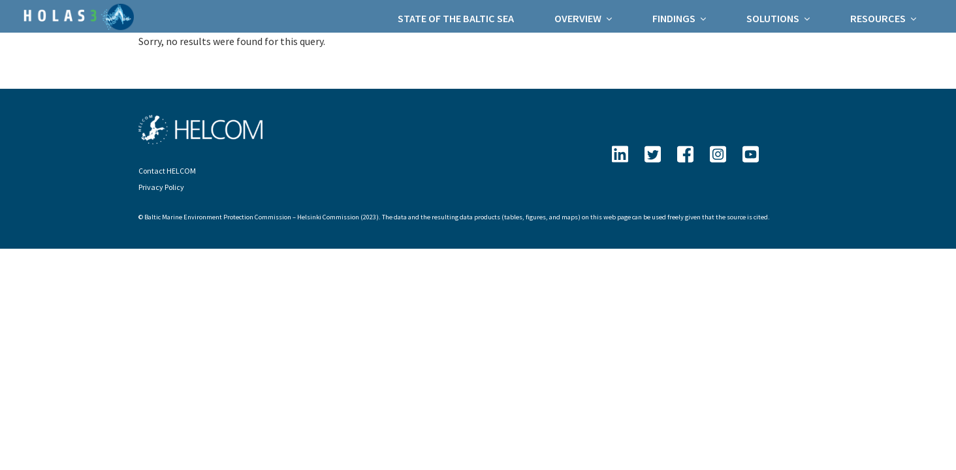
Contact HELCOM (167, 171)
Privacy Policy (161, 187)
